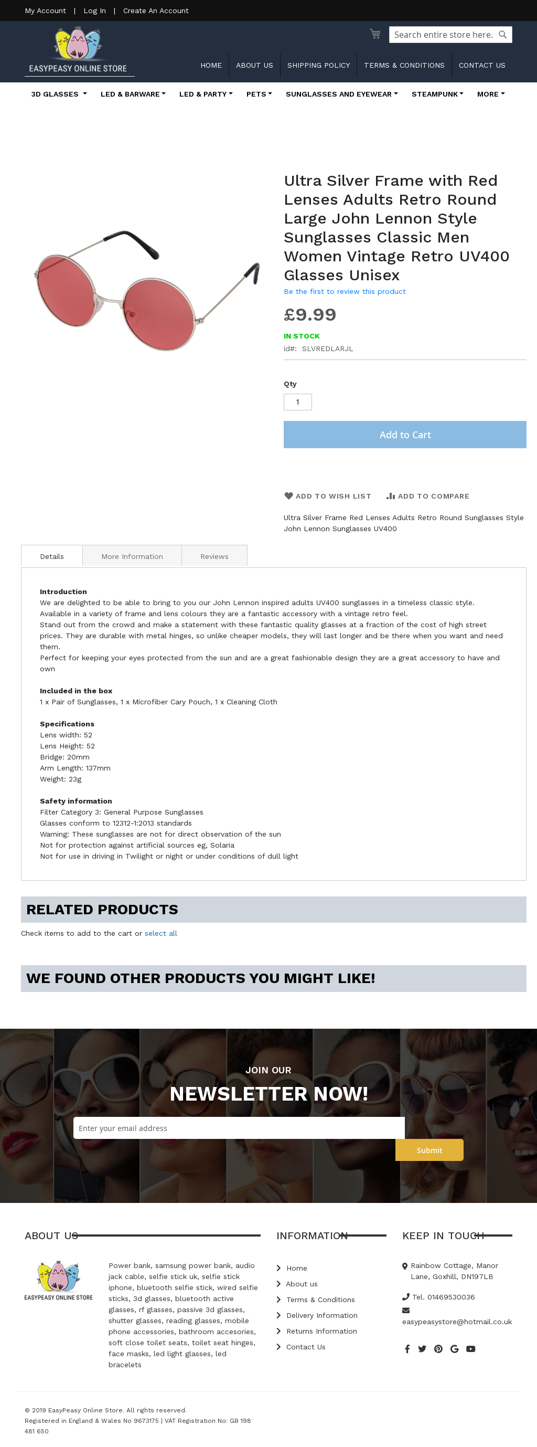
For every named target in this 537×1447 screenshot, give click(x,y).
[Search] (503, 34)
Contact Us (301, 1347)
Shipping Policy (318, 65)
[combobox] (450, 34)
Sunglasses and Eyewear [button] (339, 94)
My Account (45, 10)
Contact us (482, 65)
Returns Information (316, 1331)
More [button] (488, 94)
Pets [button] (256, 94)
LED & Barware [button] (130, 94)
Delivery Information (317, 1315)
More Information (132, 556)
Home (211, 65)
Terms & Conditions (404, 65)
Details (52, 556)
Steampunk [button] (435, 94)
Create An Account (156, 10)
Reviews (214, 556)
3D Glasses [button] (56, 94)
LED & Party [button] (203, 94)
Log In (94, 10)
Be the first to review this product (345, 291)
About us (254, 65)
